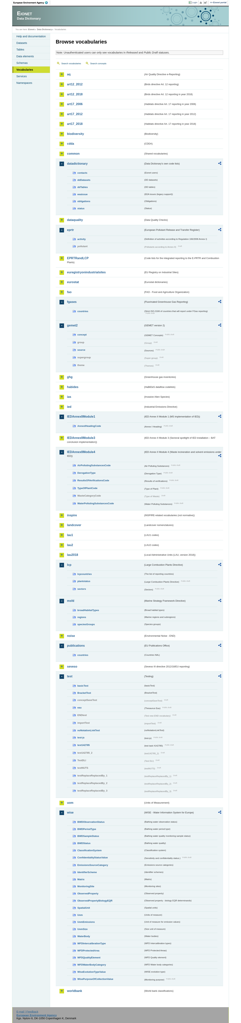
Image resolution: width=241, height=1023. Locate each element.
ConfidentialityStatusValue (92, 857)
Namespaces (24, 82)
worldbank (74, 990)
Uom (80, 915)
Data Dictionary (44, 29)
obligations (83, 201)
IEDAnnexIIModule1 (81, 416)
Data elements (25, 56)
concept (82, 334)
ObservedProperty (87, 893)
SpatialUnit (83, 907)
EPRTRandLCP (78, 258)
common (73, 153)
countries (82, 311)
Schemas (22, 62)
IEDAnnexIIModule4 (81, 452)
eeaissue (82, 194)
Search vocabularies (71, 63)
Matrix (81, 879)
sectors (81, 589)
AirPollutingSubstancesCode (94, 465)
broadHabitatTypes (88, 610)
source (81, 349)
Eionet (31, 29)
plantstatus (83, 581)
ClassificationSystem (89, 850)
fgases (72, 301)
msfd (70, 600)
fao (69, 292)
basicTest (82, 685)
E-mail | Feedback (27, 1011)
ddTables (82, 187)
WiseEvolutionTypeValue (91, 971)
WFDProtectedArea (88, 950)
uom (70, 802)
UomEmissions (86, 922)
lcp (69, 564)
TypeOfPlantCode (87, 488)
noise (71, 635)
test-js (81, 737)
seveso (72, 666)
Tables (20, 49)
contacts (82, 172)
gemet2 (72, 325)
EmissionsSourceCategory (92, 865)
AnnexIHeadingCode (89, 426)
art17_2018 (75, 123)
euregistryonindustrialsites (86, 272)
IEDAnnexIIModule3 (81, 437)
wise (70, 812)
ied (69, 406)
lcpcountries (84, 574)
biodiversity (75, 133)
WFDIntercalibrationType (91, 943)
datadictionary (77, 163)
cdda (70, 143)
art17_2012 (75, 114)
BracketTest (84, 692)
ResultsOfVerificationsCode (93, 480)
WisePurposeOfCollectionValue (95, 979)
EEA (31, 3)
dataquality (75, 220)
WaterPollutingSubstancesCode (95, 503)
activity (81, 239)
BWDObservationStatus (90, 822)
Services (21, 76)
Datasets (21, 42)
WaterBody (83, 936)
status (81, 208)
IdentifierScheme (87, 872)
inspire (72, 515)
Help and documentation (31, 36)
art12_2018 (75, 94)
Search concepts (98, 63)
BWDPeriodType (86, 829)
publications (76, 645)
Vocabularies (24, 69)
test (69, 676)
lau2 (70, 545)
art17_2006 (75, 104)
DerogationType (86, 472)
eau (79, 707)
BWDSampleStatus (88, 836)
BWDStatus (84, 843)
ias (69, 396)
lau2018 (72, 554)
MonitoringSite (85, 886)
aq (69, 74)
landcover (74, 525)
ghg (69, 377)
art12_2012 (75, 84)
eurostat (73, 282)
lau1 (70, 535)
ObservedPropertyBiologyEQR (94, 900)
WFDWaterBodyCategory (91, 964)
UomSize (82, 929)
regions (81, 617)
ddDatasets (83, 180)
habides (72, 387)
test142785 (83, 745)
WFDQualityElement (88, 957)
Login (194, 2)
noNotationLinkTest (88, 730)
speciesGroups (86, 624)
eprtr (70, 229)
